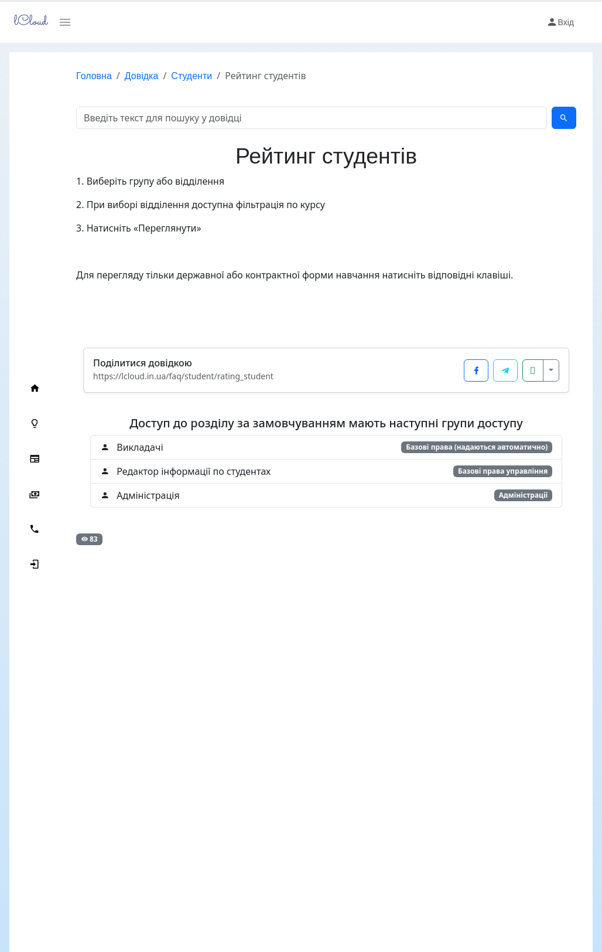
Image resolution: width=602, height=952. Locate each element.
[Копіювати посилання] (532, 370)
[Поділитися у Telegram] (505, 370)
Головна (84, 76)
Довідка (132, 76)
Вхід (560, 22)
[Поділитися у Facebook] (476, 370)
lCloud (27, 22)
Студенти (182, 76)
